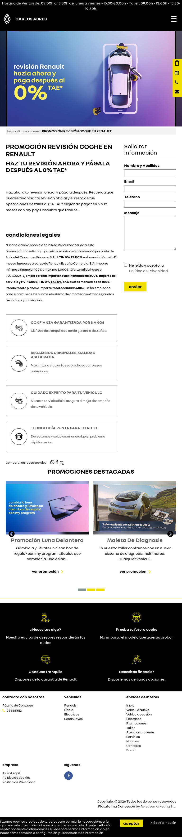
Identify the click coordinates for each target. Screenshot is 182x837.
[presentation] (12, 534)
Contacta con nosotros (23, 696)
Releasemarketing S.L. (158, 806)
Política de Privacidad (148, 270)
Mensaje (131, 212)
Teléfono (132, 196)
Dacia (68, 710)
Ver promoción (45, 571)
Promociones (29, 131)
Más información (90, 833)
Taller (130, 728)
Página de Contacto (17, 705)
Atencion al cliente (140, 732)
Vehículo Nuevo (137, 710)
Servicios (133, 737)
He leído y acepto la (148, 268)
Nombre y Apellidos (141, 165)
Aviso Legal (11, 773)
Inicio (11, 131)
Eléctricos (71, 714)
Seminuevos (73, 719)
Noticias (132, 741)
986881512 (14, 710)
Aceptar (131, 823)
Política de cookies (16, 777)
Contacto (133, 746)
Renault (70, 705)
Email (129, 181)
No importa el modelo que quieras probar (136, 637)
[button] (81, 589)
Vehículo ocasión (139, 714)
